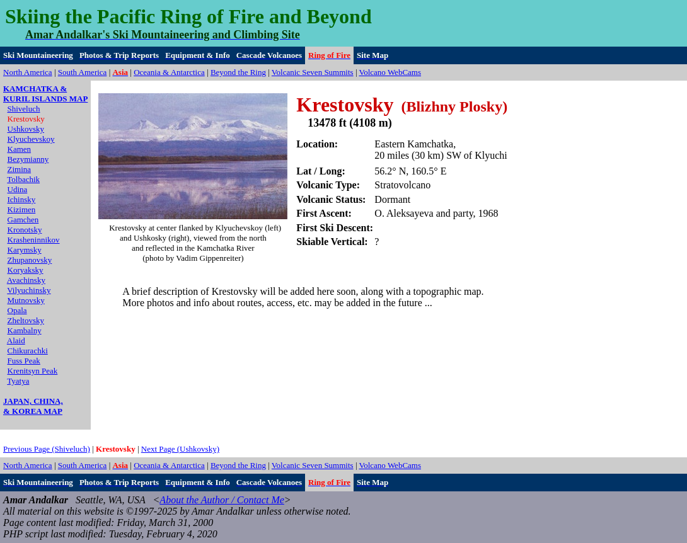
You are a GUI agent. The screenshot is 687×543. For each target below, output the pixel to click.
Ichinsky (22, 199)
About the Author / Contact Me (221, 499)
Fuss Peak (24, 360)
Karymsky (25, 249)
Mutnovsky (26, 300)
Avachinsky (26, 280)
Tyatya (18, 381)
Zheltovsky (26, 320)
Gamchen (23, 219)
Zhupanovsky (30, 260)
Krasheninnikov (34, 239)
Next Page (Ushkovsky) (180, 449)
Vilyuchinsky (28, 290)
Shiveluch (24, 108)
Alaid (16, 340)
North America (27, 72)
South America (82, 72)
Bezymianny (28, 159)
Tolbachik (23, 179)
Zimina (20, 169)
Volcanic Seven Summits (313, 72)
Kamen (20, 149)
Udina (18, 189)
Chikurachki (28, 350)
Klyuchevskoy (31, 139)
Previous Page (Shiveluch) (46, 449)
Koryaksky (25, 270)
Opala (17, 310)
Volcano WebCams (390, 72)
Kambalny (25, 330)
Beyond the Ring (238, 72)
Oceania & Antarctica (169, 72)
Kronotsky (25, 229)
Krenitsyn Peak (33, 370)
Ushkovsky (26, 129)
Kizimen (22, 209)
